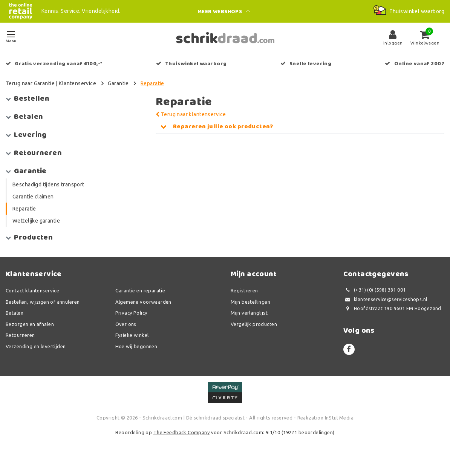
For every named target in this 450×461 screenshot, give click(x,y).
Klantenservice (77, 83)
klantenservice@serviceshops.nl (385, 299)
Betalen (14, 312)
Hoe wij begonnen (136, 346)
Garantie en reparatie (140, 290)
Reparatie (152, 83)
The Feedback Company (181, 432)
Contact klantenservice (32, 290)
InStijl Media (339, 417)
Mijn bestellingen (250, 301)
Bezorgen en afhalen (30, 324)
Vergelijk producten (254, 324)
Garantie (118, 83)
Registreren (244, 290)
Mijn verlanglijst (249, 312)
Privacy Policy (131, 312)
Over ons (125, 324)
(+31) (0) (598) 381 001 (374, 290)
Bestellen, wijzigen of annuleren (43, 301)
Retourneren (20, 335)
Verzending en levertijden (36, 346)
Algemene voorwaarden (143, 301)
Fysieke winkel (132, 335)
